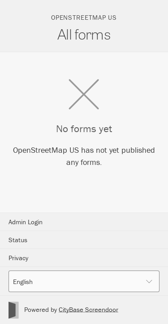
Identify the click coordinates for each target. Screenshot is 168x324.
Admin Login (26, 221)
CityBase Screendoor (88, 309)
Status (18, 239)
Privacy (18, 257)
